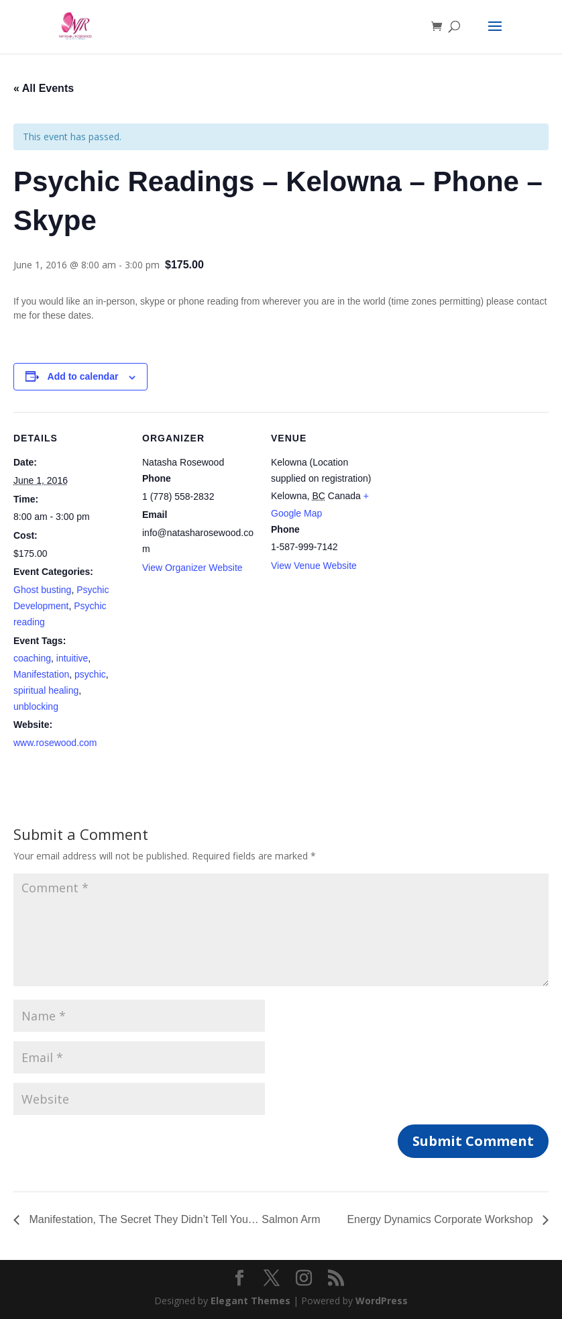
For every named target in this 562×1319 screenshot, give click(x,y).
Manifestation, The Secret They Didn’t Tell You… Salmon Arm (173, 1219)
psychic (90, 674)
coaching (32, 658)
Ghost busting (42, 589)
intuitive (72, 658)
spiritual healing (45, 690)
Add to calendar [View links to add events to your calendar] (83, 376)
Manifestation (41, 674)
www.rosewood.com (55, 742)
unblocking (35, 706)
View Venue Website (314, 565)
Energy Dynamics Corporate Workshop (441, 1219)
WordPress (381, 1300)
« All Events (43, 88)
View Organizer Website (192, 567)
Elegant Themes (250, 1300)
